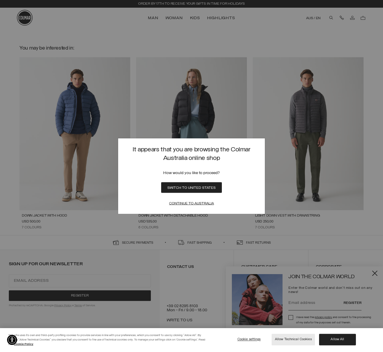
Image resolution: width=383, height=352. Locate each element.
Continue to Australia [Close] (191, 203)
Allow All (337, 339)
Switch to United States (191, 188)
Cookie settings (249, 339)
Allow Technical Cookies (293, 339)
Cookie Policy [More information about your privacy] (23, 344)
